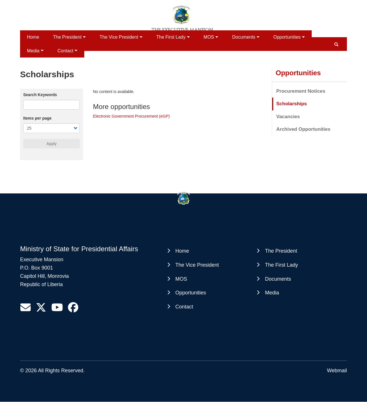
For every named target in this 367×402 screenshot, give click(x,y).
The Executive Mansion (182, 30)
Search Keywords (40, 94)
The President (67, 37)
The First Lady (171, 37)
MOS (209, 37)
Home (33, 37)
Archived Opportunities (303, 129)
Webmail (337, 370)
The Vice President (118, 37)
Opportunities (286, 37)
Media (33, 50)
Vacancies (288, 116)
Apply (51, 143)
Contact (65, 50)
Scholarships (291, 103)
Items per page (37, 118)
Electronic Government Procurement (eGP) (131, 116)
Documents (243, 37)
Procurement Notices (300, 91)
